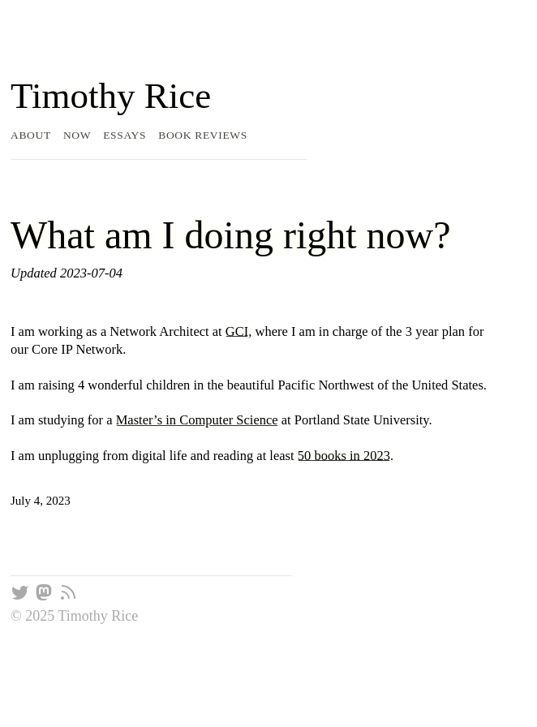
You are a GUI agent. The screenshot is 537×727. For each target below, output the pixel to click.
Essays (124, 135)
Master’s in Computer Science (197, 420)
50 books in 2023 (344, 455)
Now (77, 135)
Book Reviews (202, 135)
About (31, 135)
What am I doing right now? (231, 234)
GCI (237, 331)
